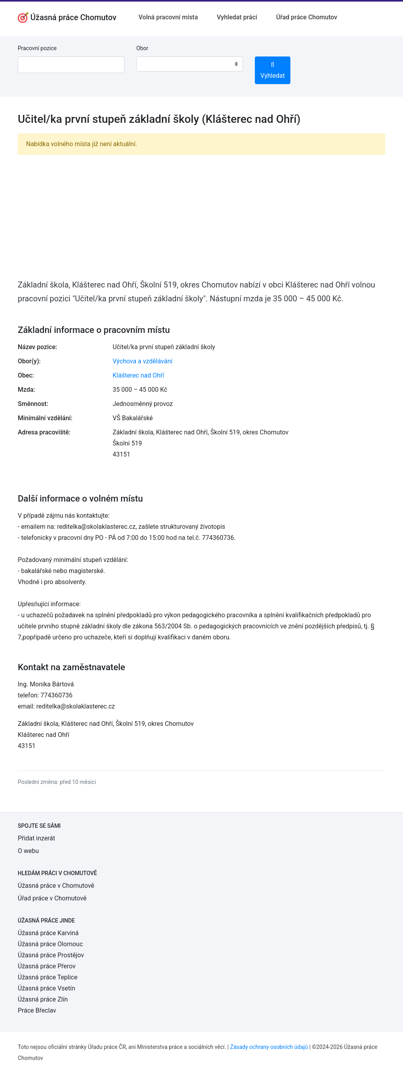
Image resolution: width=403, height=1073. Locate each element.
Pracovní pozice (37, 48)
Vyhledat (272, 70)
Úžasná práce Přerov (46, 966)
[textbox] (152, 63)
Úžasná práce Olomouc (50, 944)
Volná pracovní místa (168, 17)
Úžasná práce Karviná (48, 933)
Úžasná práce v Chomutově (56, 885)
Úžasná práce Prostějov (51, 955)
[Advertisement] (201, 216)
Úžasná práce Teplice (47, 977)
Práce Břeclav (37, 1010)
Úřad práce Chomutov (306, 17)
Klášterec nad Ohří (138, 375)
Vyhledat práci (237, 17)
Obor (142, 48)
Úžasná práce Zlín (43, 999)
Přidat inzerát (36, 838)
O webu (28, 851)
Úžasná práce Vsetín (46, 988)
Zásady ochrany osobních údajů (269, 1047)
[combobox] (189, 63)
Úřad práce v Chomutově (52, 898)
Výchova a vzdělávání (142, 361)
